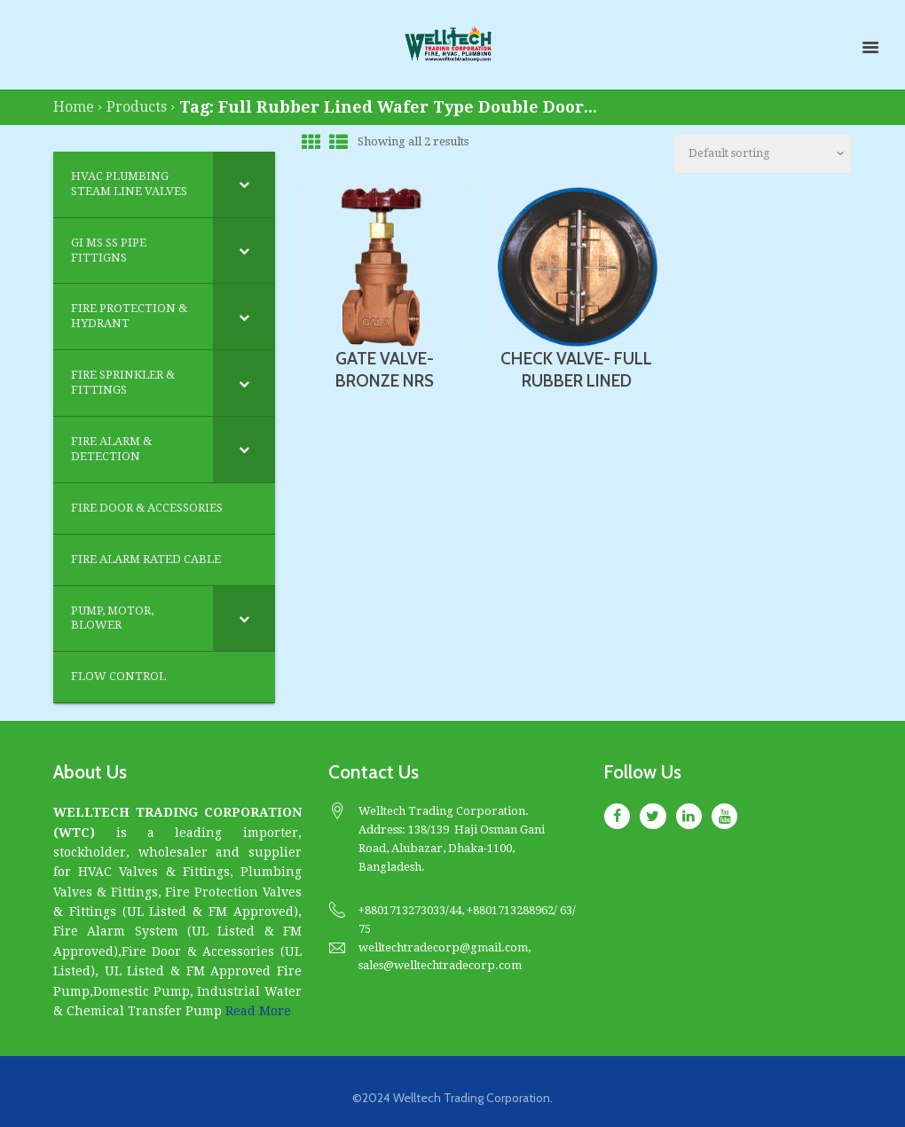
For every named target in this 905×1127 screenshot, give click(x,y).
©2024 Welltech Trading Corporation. (452, 1098)
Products (136, 106)
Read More (258, 1011)
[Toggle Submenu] (244, 184)
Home (73, 106)
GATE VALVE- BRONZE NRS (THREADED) (384, 380)
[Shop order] (762, 154)
